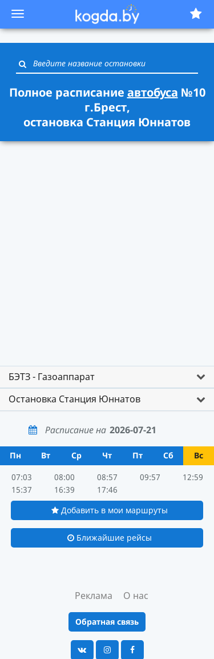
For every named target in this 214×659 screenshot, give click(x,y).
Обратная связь (107, 621)
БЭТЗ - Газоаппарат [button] (52, 376)
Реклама (93, 595)
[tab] (107, 377)
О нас (135, 595)
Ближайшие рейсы (109, 537)
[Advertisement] (107, 254)
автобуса (152, 92)
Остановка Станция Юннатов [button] (74, 399)
